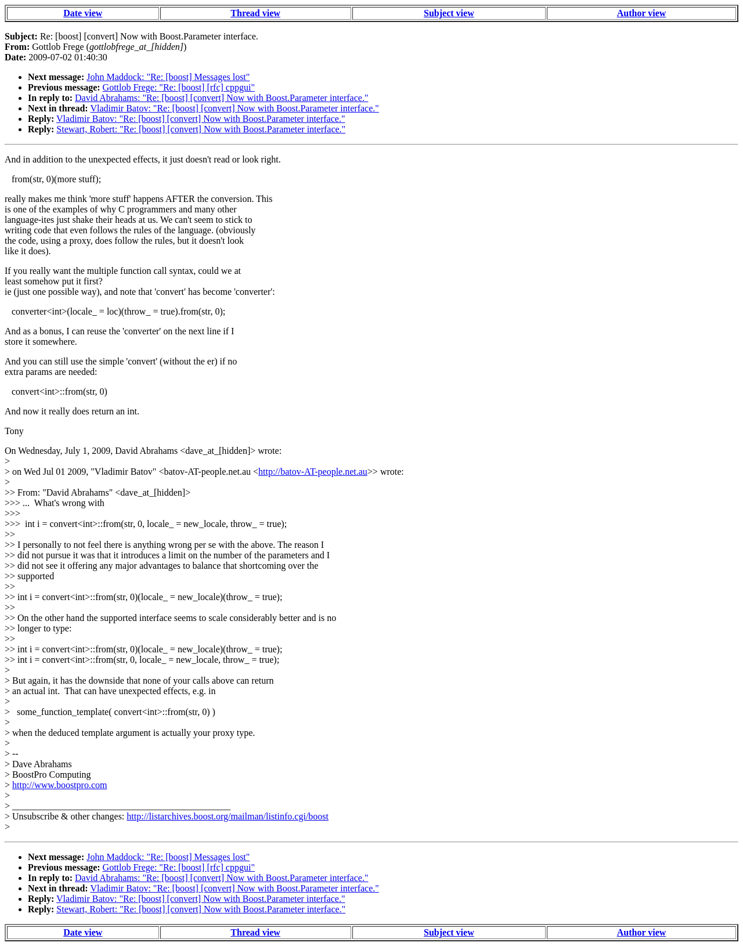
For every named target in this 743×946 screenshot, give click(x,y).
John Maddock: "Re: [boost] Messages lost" (168, 77)
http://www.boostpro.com (59, 785)
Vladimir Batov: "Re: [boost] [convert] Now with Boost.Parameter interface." (234, 108)
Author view (641, 13)
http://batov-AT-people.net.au (312, 471)
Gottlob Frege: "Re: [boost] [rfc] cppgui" (179, 87)
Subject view (449, 13)
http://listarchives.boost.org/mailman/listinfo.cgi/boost (228, 816)
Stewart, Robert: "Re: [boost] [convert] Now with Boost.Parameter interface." (200, 129)
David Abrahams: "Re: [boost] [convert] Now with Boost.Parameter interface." (221, 98)
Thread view (255, 13)
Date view (82, 13)
